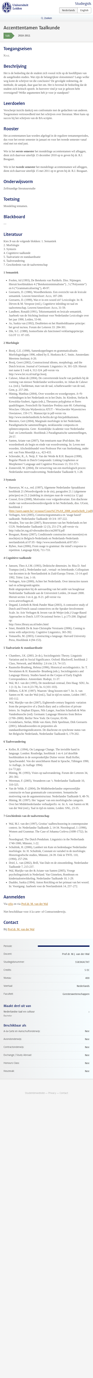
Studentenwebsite (35, 1093)
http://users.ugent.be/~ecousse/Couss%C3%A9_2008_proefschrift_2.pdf (51, 510)
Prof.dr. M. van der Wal (34, 903)
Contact (64, 1093)
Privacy (52, 1093)
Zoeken (48, 18)
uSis (10, 903)
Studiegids (83, 3)
